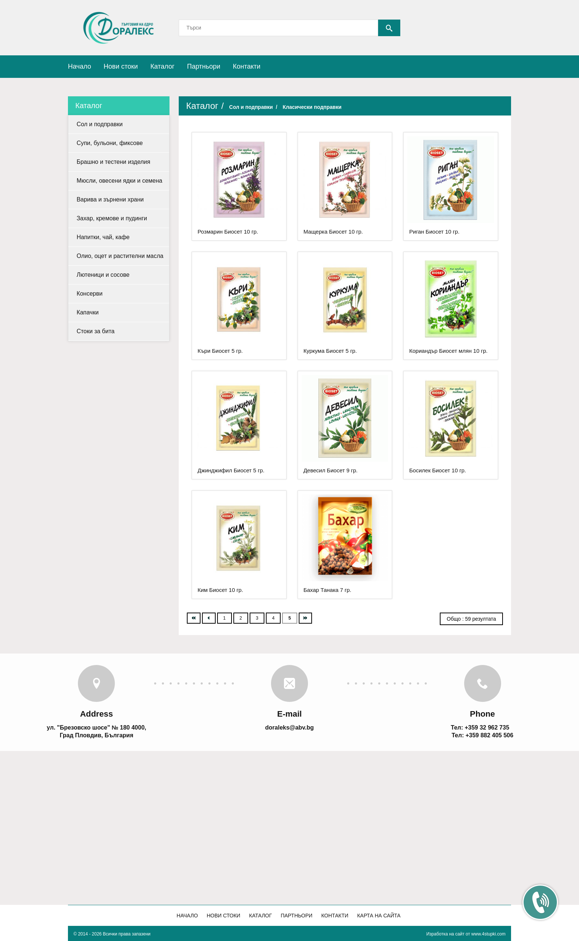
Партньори (203, 66)
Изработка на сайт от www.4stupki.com (466, 934)
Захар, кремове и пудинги (111, 218)
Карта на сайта (378, 915)
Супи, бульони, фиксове (109, 143)
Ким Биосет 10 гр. (220, 590)
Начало (79, 66)
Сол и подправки (99, 124)
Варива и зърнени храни (110, 199)
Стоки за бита (95, 331)
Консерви (89, 293)
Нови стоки (121, 66)
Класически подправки (311, 107)
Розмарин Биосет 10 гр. (228, 231)
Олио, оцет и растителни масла (119, 256)
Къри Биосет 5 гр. (220, 351)
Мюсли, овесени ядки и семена (119, 180)
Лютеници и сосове (102, 275)
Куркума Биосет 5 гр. (330, 351)
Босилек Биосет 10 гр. (437, 470)
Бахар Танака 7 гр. (328, 590)
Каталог (162, 66)
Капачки (87, 312)
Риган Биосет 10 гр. (434, 231)
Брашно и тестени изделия (113, 162)
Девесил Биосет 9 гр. (331, 470)
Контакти (247, 66)
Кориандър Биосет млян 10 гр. (448, 351)
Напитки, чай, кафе (103, 237)
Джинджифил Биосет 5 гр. (231, 470)
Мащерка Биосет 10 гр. (333, 231)
